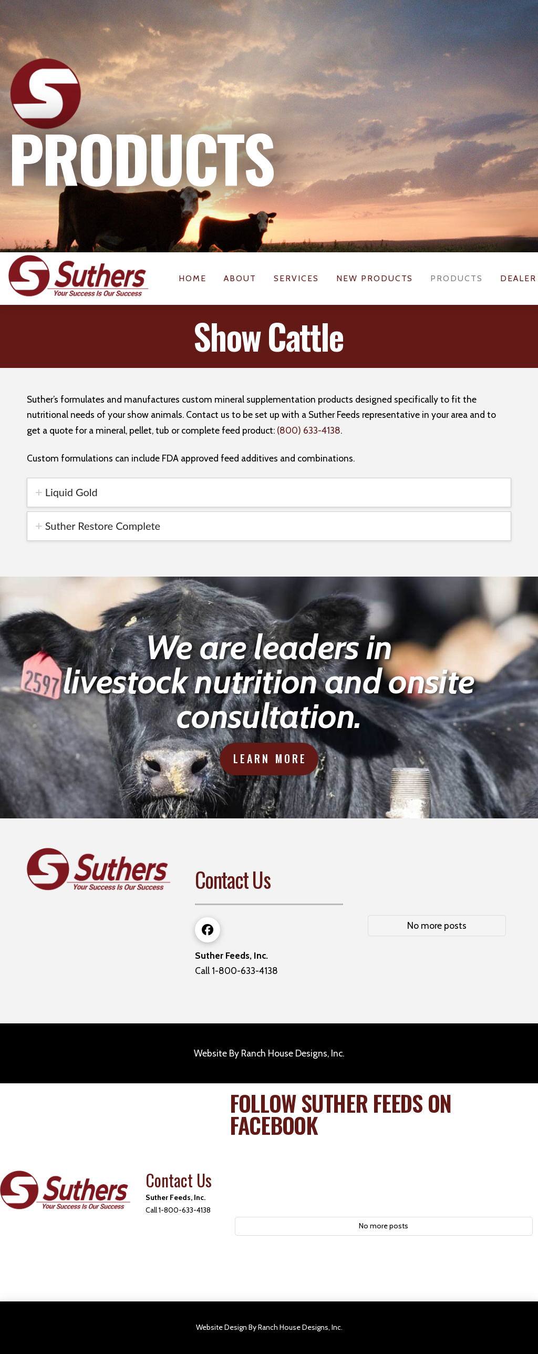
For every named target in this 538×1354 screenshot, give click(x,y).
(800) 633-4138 (308, 430)
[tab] (269, 492)
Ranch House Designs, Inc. (292, 1053)
